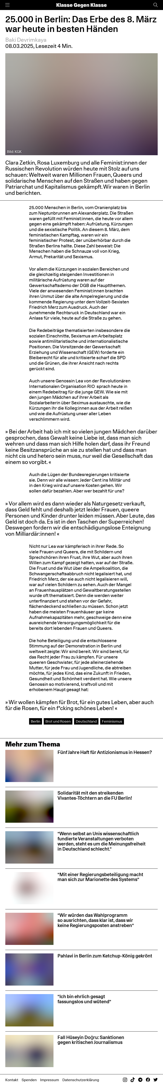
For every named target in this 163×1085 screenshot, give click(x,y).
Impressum (49, 1080)
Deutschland (86, 721)
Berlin (35, 721)
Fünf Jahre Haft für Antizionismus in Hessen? (105, 752)
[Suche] (155, 5)
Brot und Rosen (58, 721)
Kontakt (11, 1080)
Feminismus (112, 721)
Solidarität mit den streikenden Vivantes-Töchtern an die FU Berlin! (95, 795)
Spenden (29, 1080)
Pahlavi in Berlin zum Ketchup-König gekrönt (105, 956)
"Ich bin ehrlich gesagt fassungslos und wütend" (84, 999)
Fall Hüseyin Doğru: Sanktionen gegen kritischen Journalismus (91, 1040)
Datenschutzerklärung (80, 1080)
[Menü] (7, 5)
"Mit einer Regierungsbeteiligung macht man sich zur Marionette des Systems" (100, 877)
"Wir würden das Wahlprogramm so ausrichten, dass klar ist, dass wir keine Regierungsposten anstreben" (96, 920)
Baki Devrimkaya (25, 39)
